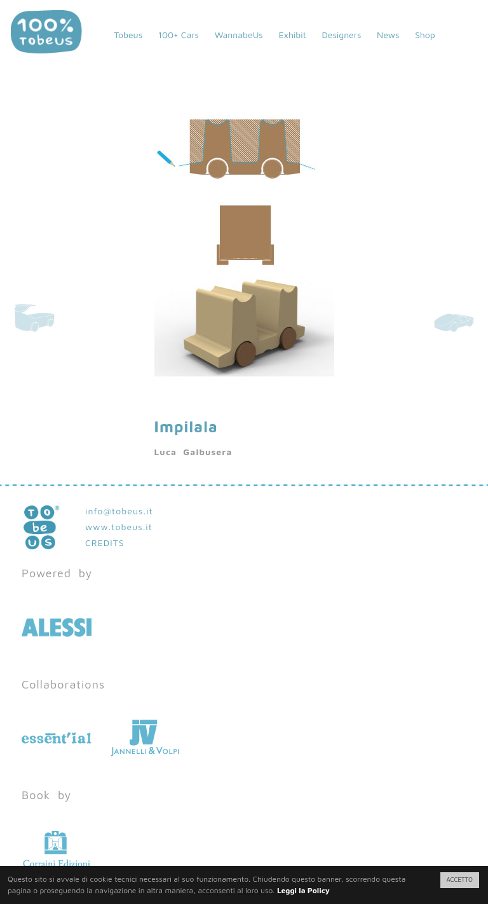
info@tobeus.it (119, 510)
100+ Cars (178, 34)
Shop (425, 34)
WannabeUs (239, 34)
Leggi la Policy (303, 890)
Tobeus (128, 34)
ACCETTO (460, 879)
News (388, 34)
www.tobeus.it (118, 526)
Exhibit (292, 34)
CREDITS (105, 542)
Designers (341, 34)
